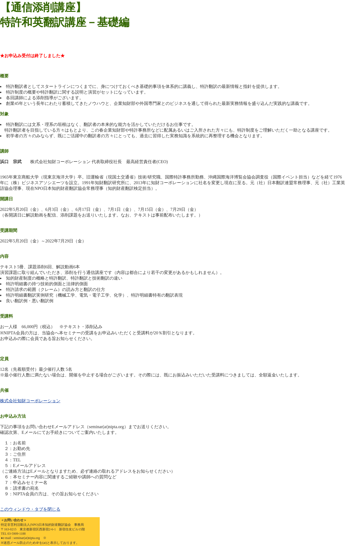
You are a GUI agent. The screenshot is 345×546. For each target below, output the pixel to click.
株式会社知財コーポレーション (30, 401)
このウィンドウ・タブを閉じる (30, 509)
